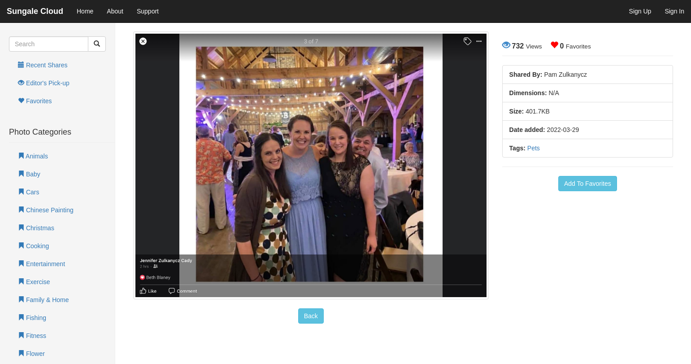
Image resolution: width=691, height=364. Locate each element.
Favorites (35, 101)
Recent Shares (43, 65)
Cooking (33, 246)
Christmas (36, 228)
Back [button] (311, 316)
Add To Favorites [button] (587, 183)
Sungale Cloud (35, 11)
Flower (31, 353)
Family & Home (43, 299)
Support (148, 11)
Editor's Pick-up (44, 83)
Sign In (674, 11)
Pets (533, 148)
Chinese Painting (46, 210)
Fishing (32, 317)
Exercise (34, 281)
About (115, 11)
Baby (29, 174)
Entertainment (41, 264)
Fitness (32, 335)
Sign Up (640, 11)
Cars (28, 192)
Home (85, 11)
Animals (33, 156)
